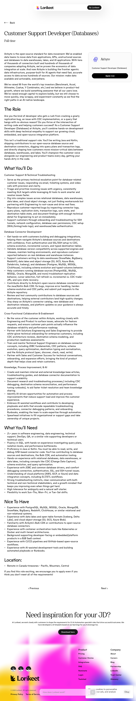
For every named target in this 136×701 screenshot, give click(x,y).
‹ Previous (33, 588)
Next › (104, 588)
